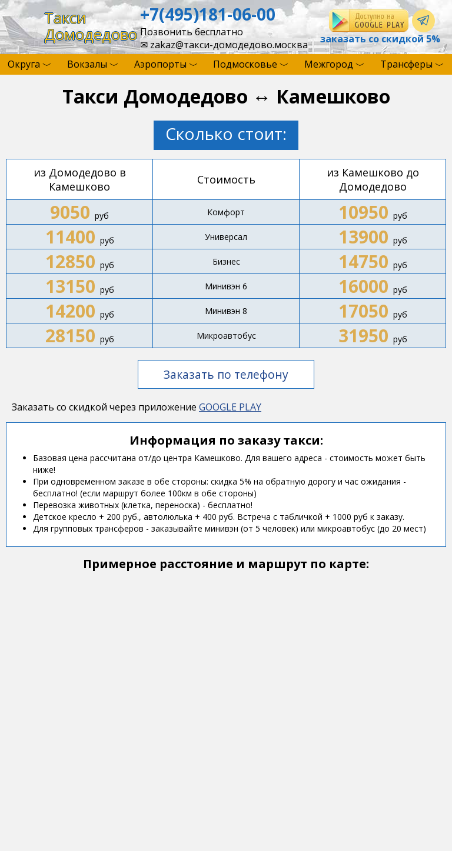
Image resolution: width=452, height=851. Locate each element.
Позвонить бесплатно (191, 31)
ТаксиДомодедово (90, 26)
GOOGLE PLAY (230, 407)
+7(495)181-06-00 (207, 14)
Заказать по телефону (226, 374)
